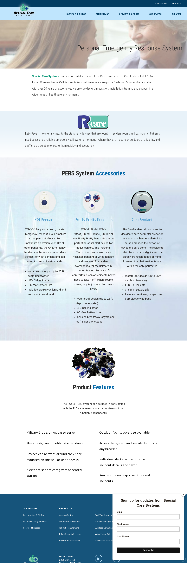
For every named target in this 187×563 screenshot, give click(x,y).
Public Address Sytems (69, 540)
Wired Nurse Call (102, 534)
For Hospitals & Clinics (33, 515)
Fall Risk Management (69, 527)
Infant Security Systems (70, 534)
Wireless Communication (106, 527)
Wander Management (105, 521)
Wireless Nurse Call (104, 540)
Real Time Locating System (107, 515)
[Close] (183, 494)
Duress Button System (69, 521)
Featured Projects (31, 527)
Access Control (66, 515)
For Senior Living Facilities (35, 521)
